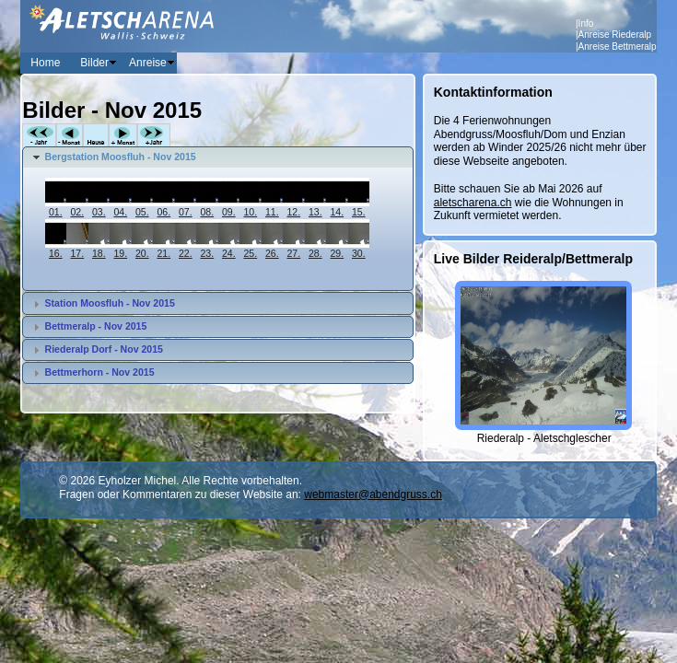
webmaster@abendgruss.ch (373, 494)
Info (586, 23)
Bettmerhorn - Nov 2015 (100, 372)
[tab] (217, 157)
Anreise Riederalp (615, 34)
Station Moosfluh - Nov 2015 (110, 302)
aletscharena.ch (473, 202)
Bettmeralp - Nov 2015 (96, 326)
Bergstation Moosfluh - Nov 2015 (120, 156)
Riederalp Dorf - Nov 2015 (104, 349)
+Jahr (153, 135)
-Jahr (39, 135)
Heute (96, 135)
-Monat (69, 135)
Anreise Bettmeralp (617, 46)
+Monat (123, 135)
